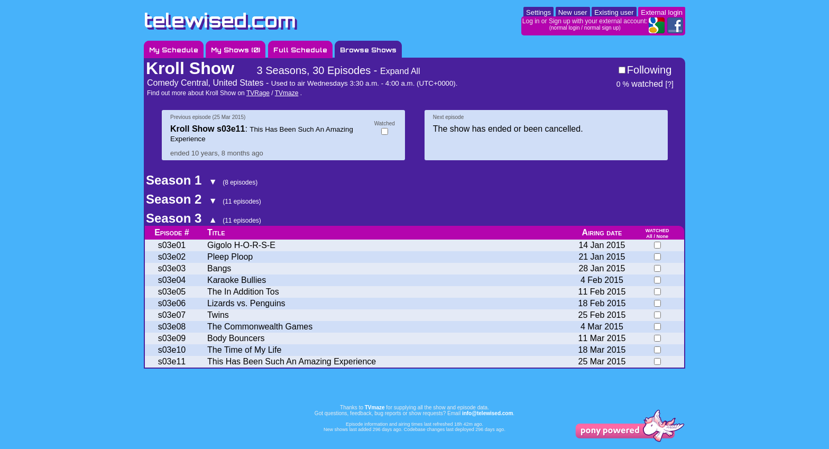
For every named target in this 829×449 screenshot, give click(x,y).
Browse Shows (368, 50)
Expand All (400, 71)
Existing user (613, 12)
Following (649, 70)
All (649, 236)
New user (572, 12)
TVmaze (287, 93)
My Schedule (173, 50)
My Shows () (235, 50)
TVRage (258, 93)
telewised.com (220, 20)
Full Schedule (300, 50)
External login (662, 12)
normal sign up (601, 28)
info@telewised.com (487, 413)
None (662, 236)
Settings (538, 12)
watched (639, 83)
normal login (565, 28)
